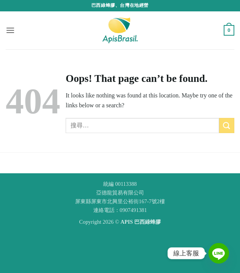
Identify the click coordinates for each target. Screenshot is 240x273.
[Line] (219, 253)
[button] (10, 30)
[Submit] (226, 125)
